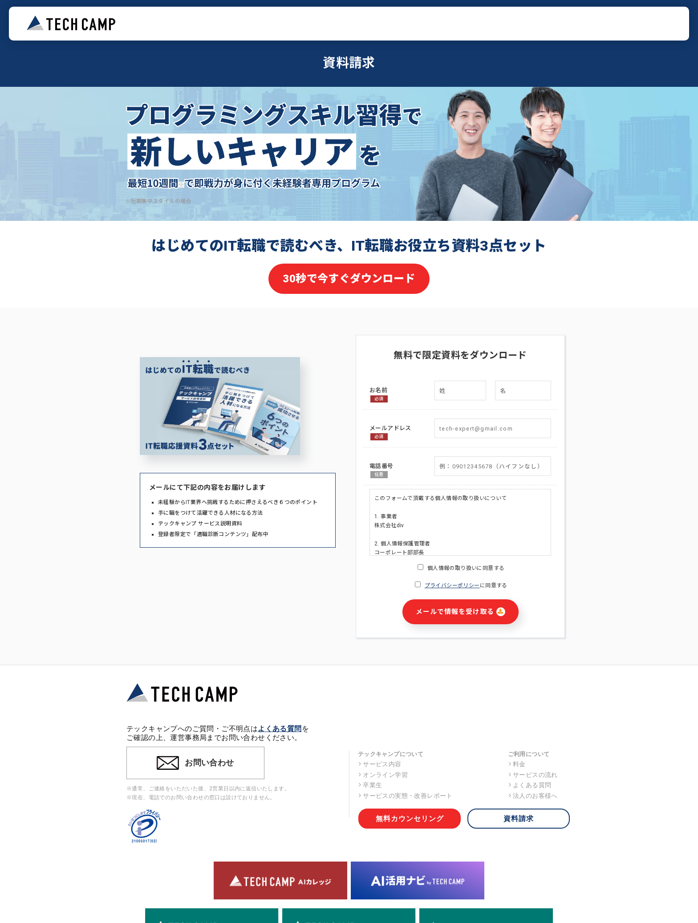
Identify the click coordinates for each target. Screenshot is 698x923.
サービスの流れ (533, 775)
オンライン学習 (383, 775)
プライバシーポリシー (452, 585)
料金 (517, 764)
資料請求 (518, 818)
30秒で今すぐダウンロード (349, 278)
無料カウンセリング (410, 818)
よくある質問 (279, 728)
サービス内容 (380, 764)
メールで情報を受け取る (460, 611)
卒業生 (370, 785)
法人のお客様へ (533, 796)
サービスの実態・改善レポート (405, 796)
